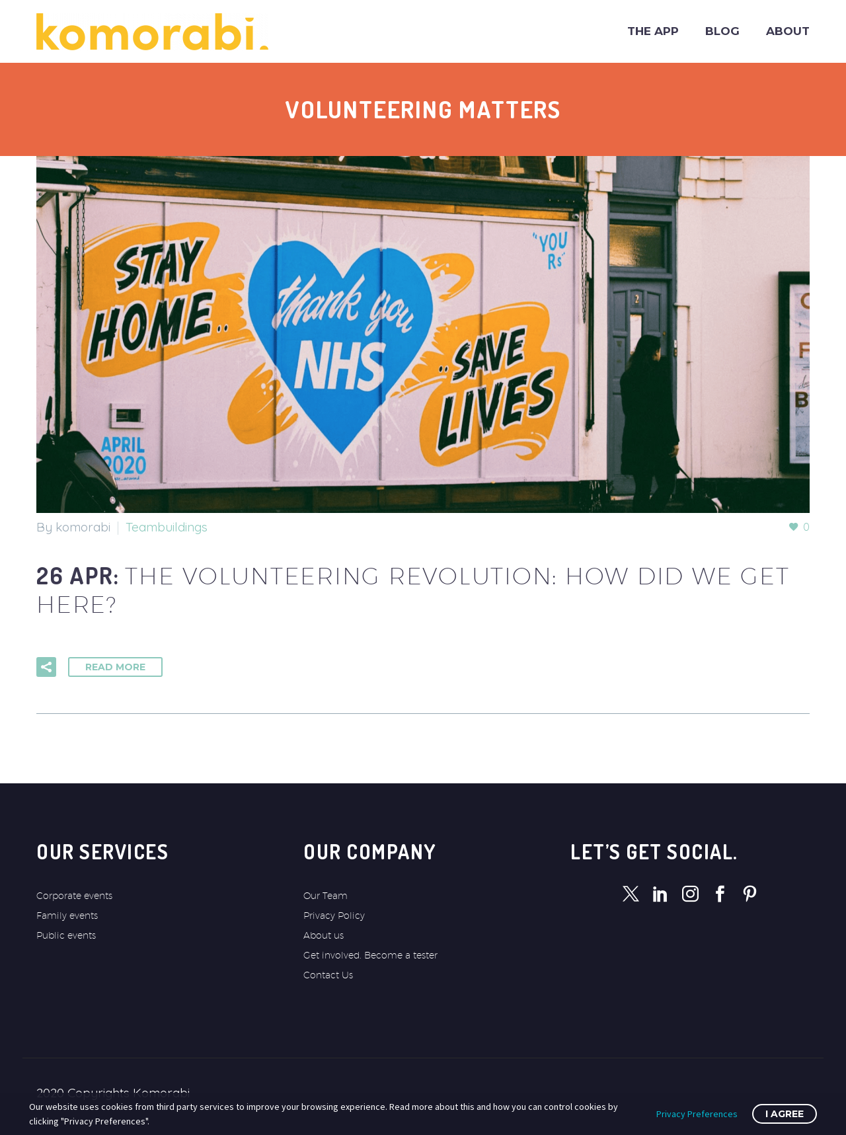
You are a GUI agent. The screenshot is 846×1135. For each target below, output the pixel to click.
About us (323, 935)
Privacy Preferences (697, 1114)
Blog (722, 31)
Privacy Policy (334, 915)
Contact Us (328, 975)
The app (653, 31)
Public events (66, 935)
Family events (67, 915)
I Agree (784, 1114)
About (788, 31)
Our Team (325, 895)
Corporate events (74, 895)
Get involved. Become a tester (370, 955)
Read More (115, 667)
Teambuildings (167, 527)
